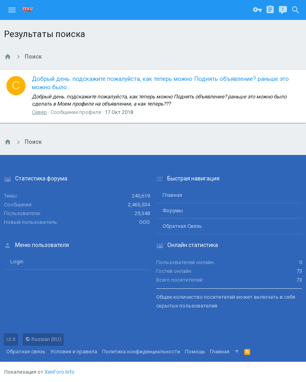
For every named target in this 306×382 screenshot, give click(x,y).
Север (39, 112)
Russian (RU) (43, 339)
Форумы (173, 211)
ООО (144, 222)
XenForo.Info (60, 372)
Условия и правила (73, 352)
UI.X (11, 339)
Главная (172, 195)
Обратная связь (182, 226)
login (17, 261)
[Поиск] (295, 10)
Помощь (195, 352)
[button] (12, 10)
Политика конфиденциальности (141, 352)
